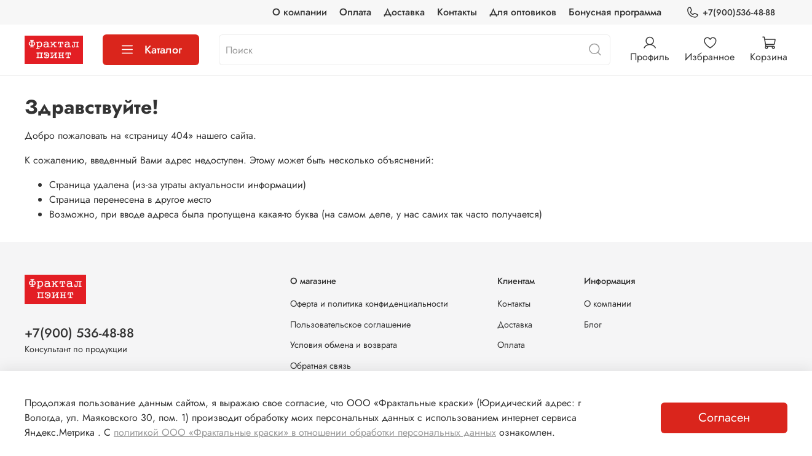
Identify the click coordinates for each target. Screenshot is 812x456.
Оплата (355, 12)
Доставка (404, 12)
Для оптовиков (522, 12)
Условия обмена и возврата (343, 345)
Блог (593, 324)
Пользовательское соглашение (350, 324)
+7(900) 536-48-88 (79, 333)
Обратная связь (320, 366)
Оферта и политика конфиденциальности (369, 303)
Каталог (151, 50)
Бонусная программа (615, 12)
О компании (299, 12)
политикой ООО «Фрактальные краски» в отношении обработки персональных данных (305, 432)
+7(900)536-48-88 (730, 12)
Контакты (457, 12)
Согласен (724, 418)
